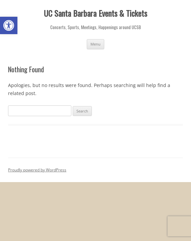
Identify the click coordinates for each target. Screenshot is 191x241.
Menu (95, 44)
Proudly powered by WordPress (37, 170)
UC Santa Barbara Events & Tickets (95, 13)
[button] (8, 25)
